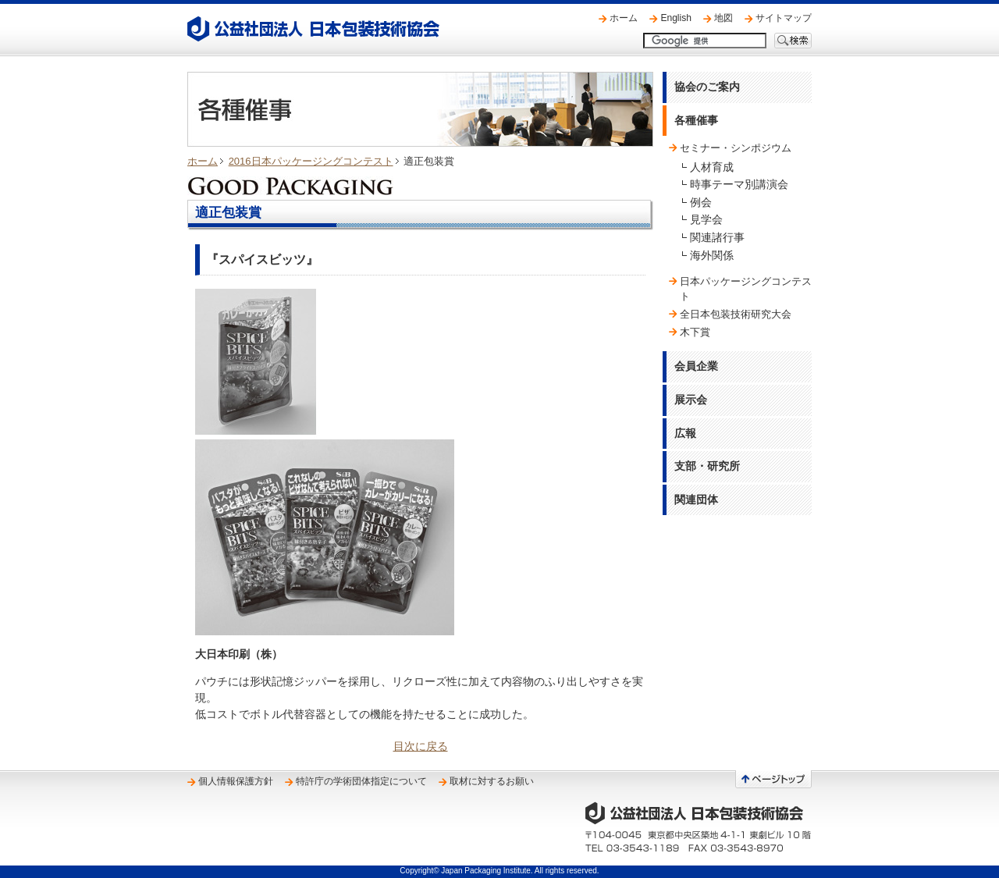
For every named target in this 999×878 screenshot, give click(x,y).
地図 (723, 17)
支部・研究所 (707, 466)
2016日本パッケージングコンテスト (311, 161)
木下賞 (695, 332)
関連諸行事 (717, 237)
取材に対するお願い (492, 781)
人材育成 (712, 167)
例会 (701, 202)
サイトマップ (783, 17)
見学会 (706, 219)
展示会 (690, 399)
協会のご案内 (707, 86)
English (675, 17)
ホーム (624, 17)
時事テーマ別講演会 (739, 184)
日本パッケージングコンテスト (746, 288)
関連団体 (696, 499)
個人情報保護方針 (235, 781)
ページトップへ (773, 779)
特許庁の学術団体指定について (361, 781)
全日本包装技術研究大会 (735, 314)
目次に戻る (420, 746)
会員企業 (696, 366)
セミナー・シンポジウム (735, 148)
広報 (685, 433)
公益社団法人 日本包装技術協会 (313, 29)
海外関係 (712, 255)
